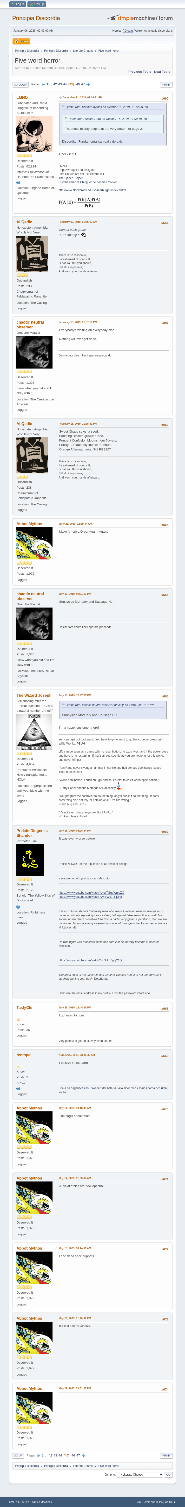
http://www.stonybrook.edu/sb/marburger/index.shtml (92, 190)
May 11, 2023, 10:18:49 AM (75, 1108)
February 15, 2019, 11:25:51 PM (78, 423)
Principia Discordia (36, 18)
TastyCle (24, 1008)
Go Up (18, 1455)
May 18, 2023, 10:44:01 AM (75, 1248)
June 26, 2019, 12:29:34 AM (75, 523)
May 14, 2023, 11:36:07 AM (75, 1178)
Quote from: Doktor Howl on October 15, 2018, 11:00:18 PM (107, 119)
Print (166, 84)
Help (138, 1501)
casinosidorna (146, 1088)
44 (65, 84)
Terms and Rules (153, 1501)
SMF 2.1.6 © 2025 (19, 1501)
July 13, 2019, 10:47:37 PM (75, 695)
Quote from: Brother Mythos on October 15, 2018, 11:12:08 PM (107, 107)
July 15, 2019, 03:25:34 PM (75, 830)
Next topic (162, 71)
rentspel (23, 1055)
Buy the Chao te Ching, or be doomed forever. (88, 182)
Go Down (20, 84)
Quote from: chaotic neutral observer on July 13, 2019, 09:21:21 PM (110, 705)
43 (60, 84)
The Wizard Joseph (34, 695)
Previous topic (139, 71)
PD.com (128, 30)
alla (120, 1088)
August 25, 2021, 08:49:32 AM (77, 1054)
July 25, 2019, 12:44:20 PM (75, 1007)
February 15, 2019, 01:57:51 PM (78, 322)
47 (83, 84)
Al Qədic (24, 222)
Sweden (96, 1088)
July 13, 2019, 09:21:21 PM (75, 593)
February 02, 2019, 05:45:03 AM (78, 221)
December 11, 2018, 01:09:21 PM (82, 97)
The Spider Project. (71, 178)
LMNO (22, 97)
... (51, 84)
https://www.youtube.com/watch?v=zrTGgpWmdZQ (91, 892)
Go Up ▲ (170, 1501)
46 (78, 84)
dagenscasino (80, 1088)
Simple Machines (42, 1501)
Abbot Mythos (29, 524)
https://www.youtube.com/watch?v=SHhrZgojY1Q (90, 960)
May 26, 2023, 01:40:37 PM (75, 1318)
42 (55, 84)
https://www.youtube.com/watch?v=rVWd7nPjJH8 (90, 896)
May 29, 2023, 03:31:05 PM (75, 1388)
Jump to (110, 1474)
